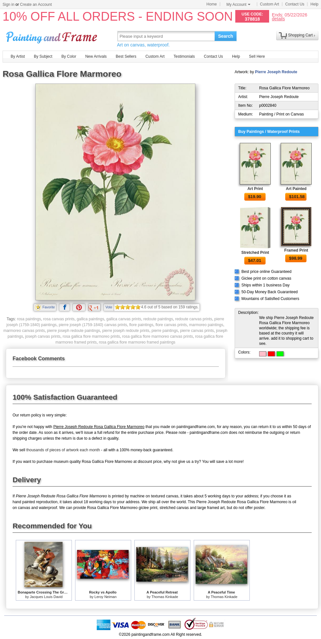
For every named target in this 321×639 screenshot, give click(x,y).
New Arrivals (96, 56)
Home (212, 4)
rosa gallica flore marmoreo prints (91, 336)
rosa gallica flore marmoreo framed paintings (137, 342)
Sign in (9, 4)
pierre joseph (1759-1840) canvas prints (93, 325)
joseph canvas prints (42, 336)
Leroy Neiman (105, 597)
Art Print (255, 188)
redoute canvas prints (193, 319)
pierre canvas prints (197, 330)
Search (225, 36)
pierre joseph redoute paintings (73, 330)
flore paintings (141, 325)
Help (314, 4)
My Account (238, 4)
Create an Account (36, 4)
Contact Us (294, 4)
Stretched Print (255, 252)
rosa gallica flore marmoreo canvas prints (157, 336)
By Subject (43, 56)
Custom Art (269, 4)
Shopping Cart (300, 35)
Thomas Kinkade (164, 597)
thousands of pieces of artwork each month (63, 450)
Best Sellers (126, 56)
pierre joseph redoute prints (125, 330)
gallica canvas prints (123, 319)
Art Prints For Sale (52, 35)
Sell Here (257, 56)
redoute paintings (158, 319)
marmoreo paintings (206, 325)
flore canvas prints (171, 325)
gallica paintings (90, 319)
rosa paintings (29, 319)
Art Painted (296, 188)
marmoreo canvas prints (24, 330)
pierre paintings (164, 330)
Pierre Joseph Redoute (276, 72)
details (278, 18)
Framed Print (296, 250)
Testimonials (184, 56)
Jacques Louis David (46, 597)
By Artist (18, 56)
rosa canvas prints (58, 319)
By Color (68, 56)
